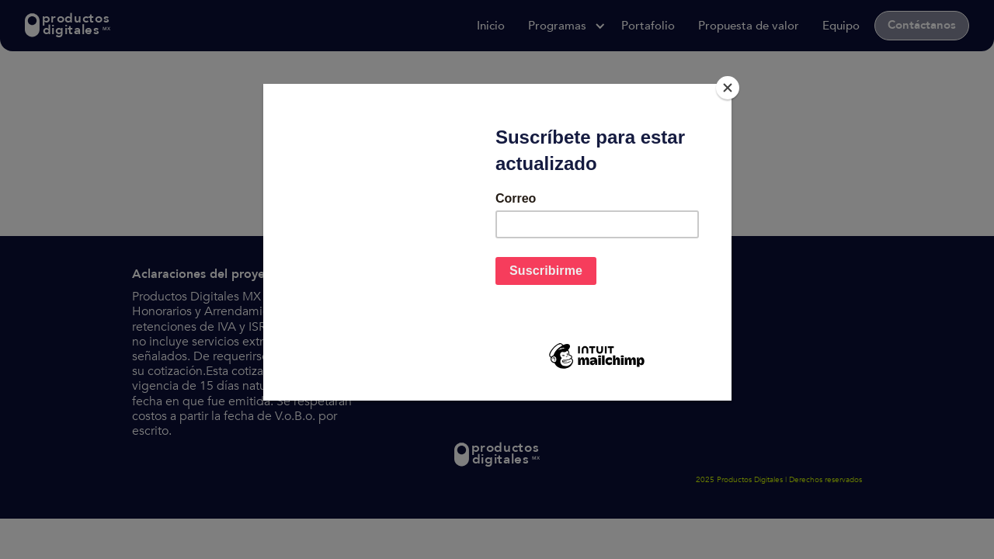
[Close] (727, 87)
